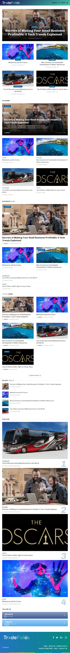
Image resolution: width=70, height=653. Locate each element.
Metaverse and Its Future (17, 62)
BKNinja (6, 647)
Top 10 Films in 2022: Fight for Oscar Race (52, 89)
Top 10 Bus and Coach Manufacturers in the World (18, 90)
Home (45, 646)
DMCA (56, 648)
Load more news (35, 375)
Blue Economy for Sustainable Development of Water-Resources (52, 64)
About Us (52, 646)
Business (34, 27)
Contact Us (63, 648)
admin (8, 132)
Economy (52, 59)
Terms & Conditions (45, 648)
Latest (18, 59)
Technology (18, 86)
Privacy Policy (62, 646)
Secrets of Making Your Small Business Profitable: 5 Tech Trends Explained (35, 32)
